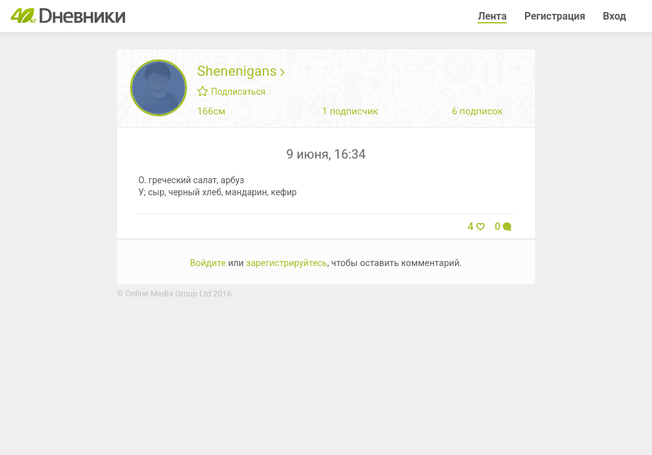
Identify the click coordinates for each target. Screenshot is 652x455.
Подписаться (231, 92)
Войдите (208, 263)
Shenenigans (240, 71)
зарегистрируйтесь (286, 263)
